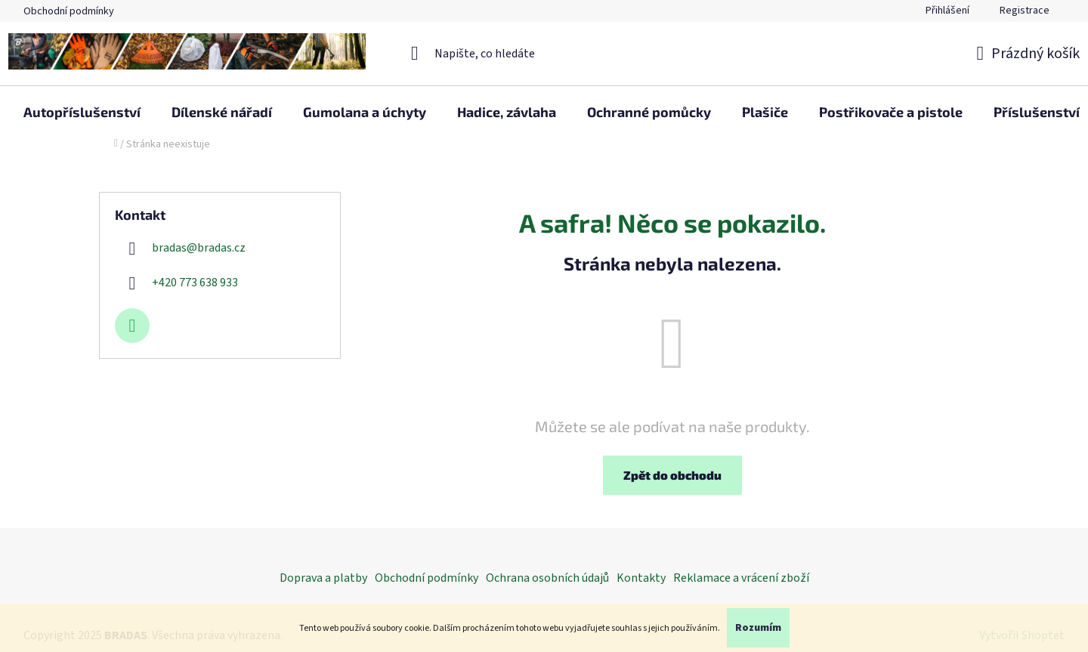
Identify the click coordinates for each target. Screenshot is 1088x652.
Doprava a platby (323, 578)
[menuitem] (82, 112)
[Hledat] (544, 54)
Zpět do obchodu (672, 475)
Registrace (1024, 10)
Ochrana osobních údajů (547, 578)
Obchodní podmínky (68, 11)
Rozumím (758, 627)
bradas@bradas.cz (199, 247)
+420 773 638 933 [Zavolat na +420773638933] (195, 282)
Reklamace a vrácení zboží (741, 578)
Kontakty (641, 578)
